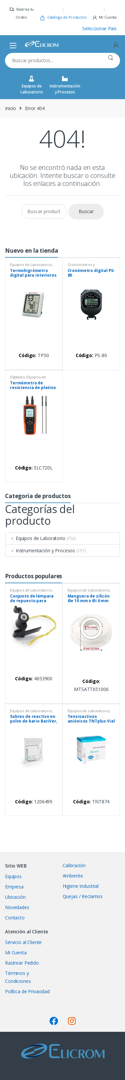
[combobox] (53, 60)
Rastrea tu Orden (21, 13)
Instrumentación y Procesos (65, 85)
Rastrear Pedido (22, 963)
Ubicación (15, 897)
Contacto (15, 917)
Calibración (74, 865)
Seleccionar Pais (99, 28)
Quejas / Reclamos (83, 896)
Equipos (13, 876)
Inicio (10, 108)
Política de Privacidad (27, 991)
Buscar (110, 60)
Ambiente (73, 876)
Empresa (14, 886)
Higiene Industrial (81, 886)
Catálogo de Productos (63, 17)
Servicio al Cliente (23, 942)
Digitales (17, 376)
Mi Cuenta (104, 17)
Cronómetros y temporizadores (82, 266)
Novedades (17, 907)
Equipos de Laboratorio (31, 85)
